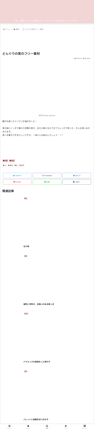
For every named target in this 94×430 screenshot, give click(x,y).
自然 (22, 165)
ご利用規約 (70, 423)
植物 (12, 161)
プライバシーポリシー (24, 423)
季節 (5, 161)
